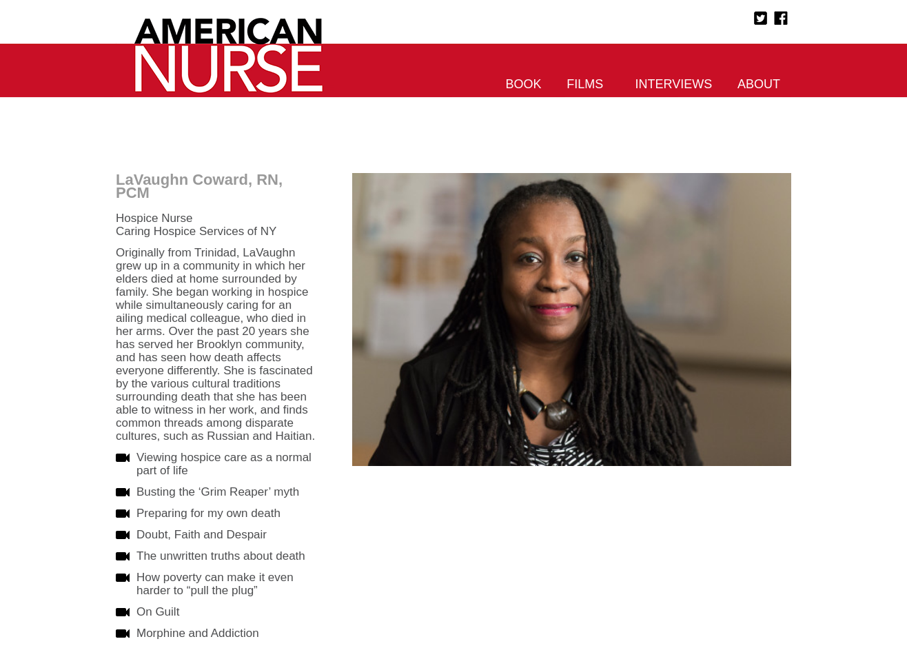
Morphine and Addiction (197, 633)
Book (524, 84)
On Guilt (157, 611)
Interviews (674, 84)
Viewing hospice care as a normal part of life (224, 464)
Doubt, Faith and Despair (201, 534)
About (758, 84)
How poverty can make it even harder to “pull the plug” (215, 584)
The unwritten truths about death (220, 556)
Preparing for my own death (208, 513)
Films (585, 84)
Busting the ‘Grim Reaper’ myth (217, 491)
